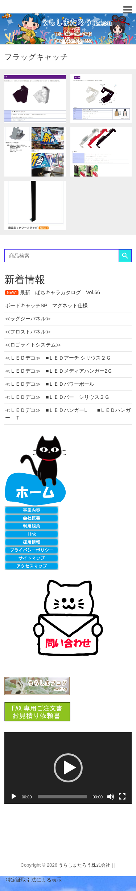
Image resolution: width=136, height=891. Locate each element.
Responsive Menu (127, 9)
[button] (68, 767)
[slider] (62, 796)
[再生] (13, 796)
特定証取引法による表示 (31, 880)
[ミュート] (110, 796)
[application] (68, 768)
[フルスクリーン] (122, 796)
